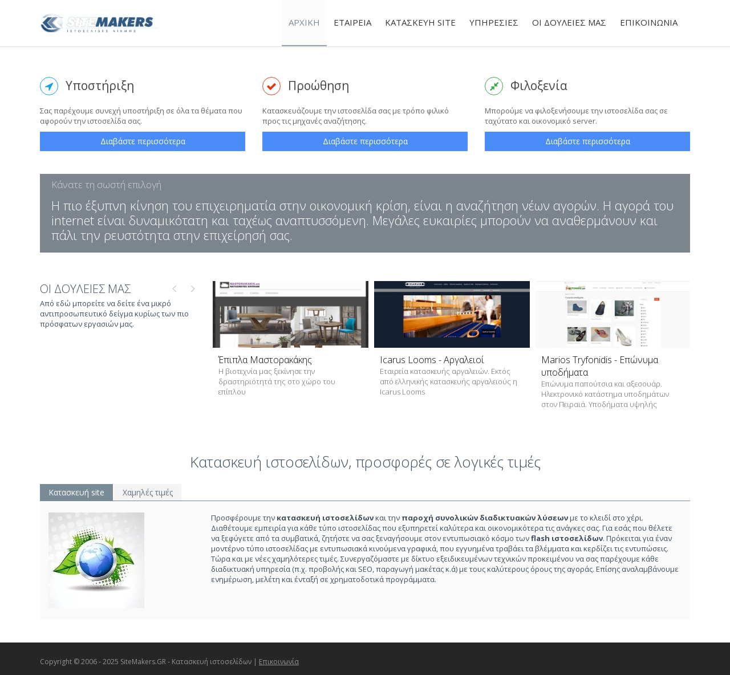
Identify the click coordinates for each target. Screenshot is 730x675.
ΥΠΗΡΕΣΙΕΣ (493, 22)
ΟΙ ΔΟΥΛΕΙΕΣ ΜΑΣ (569, 22)
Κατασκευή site (76, 492)
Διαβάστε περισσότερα (142, 141)
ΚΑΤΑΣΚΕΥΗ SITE (420, 22)
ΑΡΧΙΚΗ (304, 22)
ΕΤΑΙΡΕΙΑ (352, 22)
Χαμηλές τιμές (148, 492)
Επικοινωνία (279, 661)
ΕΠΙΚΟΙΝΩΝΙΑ (649, 22)
